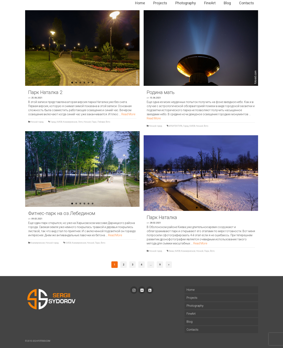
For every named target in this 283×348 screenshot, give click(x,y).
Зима (171, 251)
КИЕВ (59, 122)
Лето (80, 122)
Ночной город (37, 122)
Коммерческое (70, 122)
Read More (128, 114)
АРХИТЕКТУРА (175, 126)
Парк (94, 122)
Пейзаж (101, 122)
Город (53, 122)
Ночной (87, 122)
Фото (108, 122)
